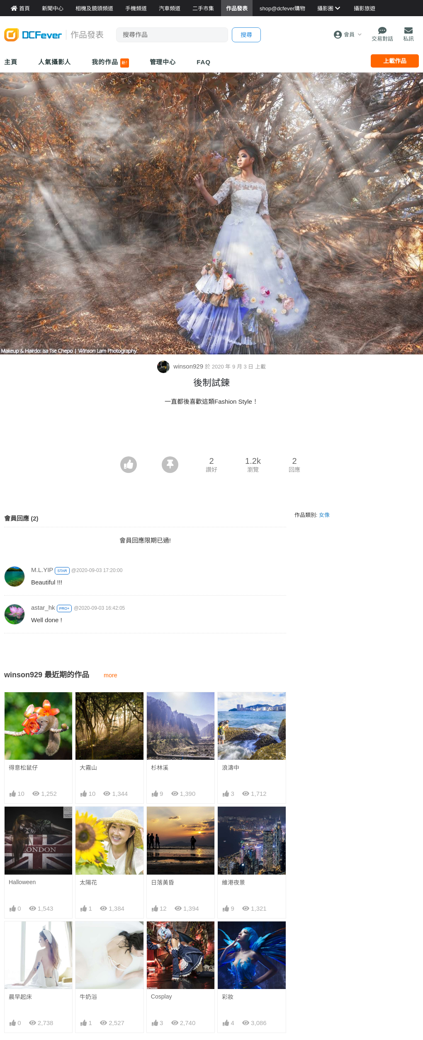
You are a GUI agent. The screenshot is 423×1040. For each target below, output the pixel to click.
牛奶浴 (88, 997)
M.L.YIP (42, 569)
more (110, 675)
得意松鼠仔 (23, 767)
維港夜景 (233, 882)
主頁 (10, 61)
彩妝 (227, 997)
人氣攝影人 (54, 61)
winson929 (181, 366)
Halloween (22, 882)
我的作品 (110, 63)
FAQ (204, 61)
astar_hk (43, 607)
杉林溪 (159, 767)
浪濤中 (230, 767)
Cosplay (161, 996)
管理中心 (163, 61)
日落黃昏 (162, 882)
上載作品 (394, 61)
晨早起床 (20, 997)
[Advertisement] (211, 433)
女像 (324, 515)
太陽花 (88, 882)
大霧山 (88, 767)
